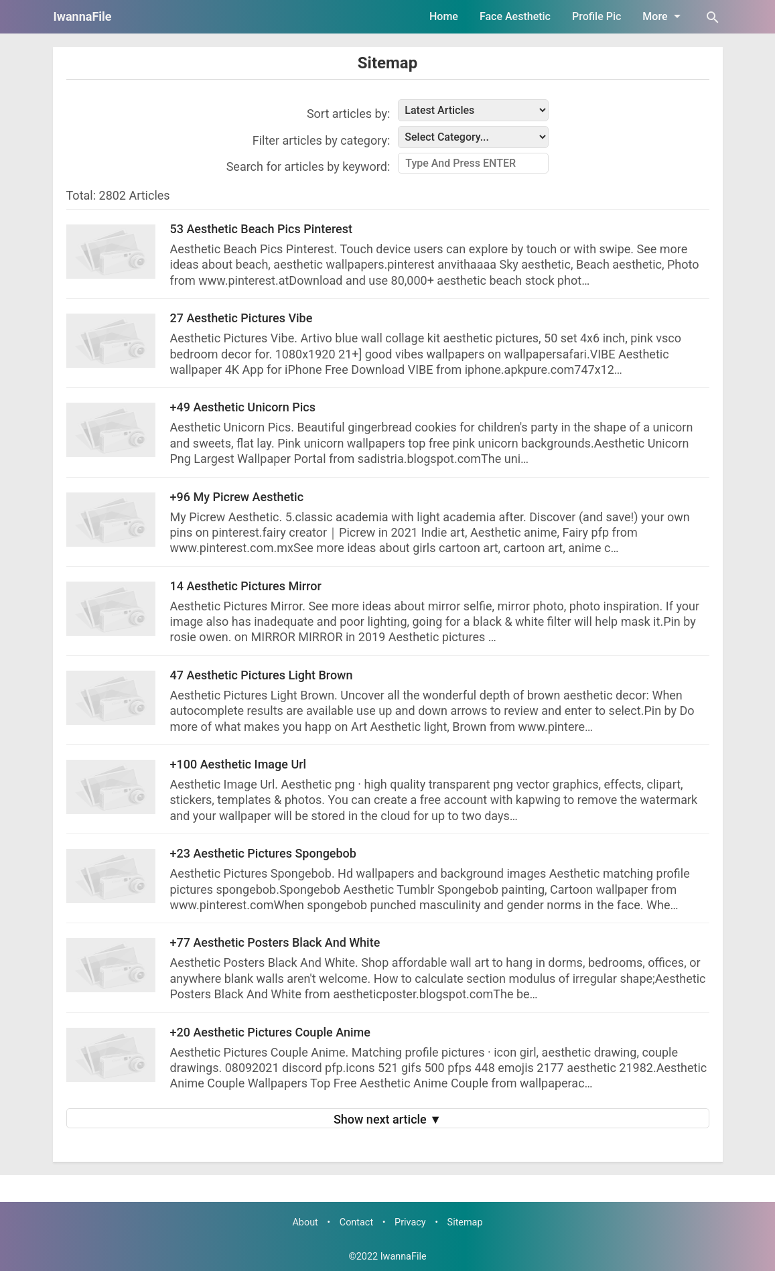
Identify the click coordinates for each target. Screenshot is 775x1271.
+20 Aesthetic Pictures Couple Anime (270, 1032)
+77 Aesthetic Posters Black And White (275, 942)
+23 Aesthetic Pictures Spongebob (263, 853)
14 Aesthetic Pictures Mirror (246, 586)
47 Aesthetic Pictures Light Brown (261, 675)
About (305, 1222)
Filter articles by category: (322, 140)
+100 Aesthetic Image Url (238, 764)
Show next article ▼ (387, 1119)
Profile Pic (596, 16)
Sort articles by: (348, 114)
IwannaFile (83, 16)
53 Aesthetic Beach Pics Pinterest (261, 229)
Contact (356, 1222)
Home (443, 16)
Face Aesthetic (515, 16)
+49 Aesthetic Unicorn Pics (242, 407)
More (663, 16)
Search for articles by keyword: (308, 166)
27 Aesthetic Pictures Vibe (241, 318)
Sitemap (387, 63)
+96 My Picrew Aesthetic (237, 497)
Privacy (410, 1222)
